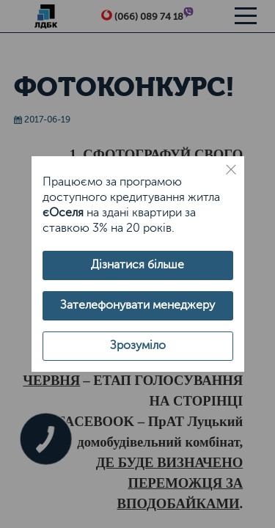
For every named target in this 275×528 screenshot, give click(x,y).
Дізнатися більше (137, 264)
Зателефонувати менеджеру (137, 305)
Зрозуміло (138, 345)
